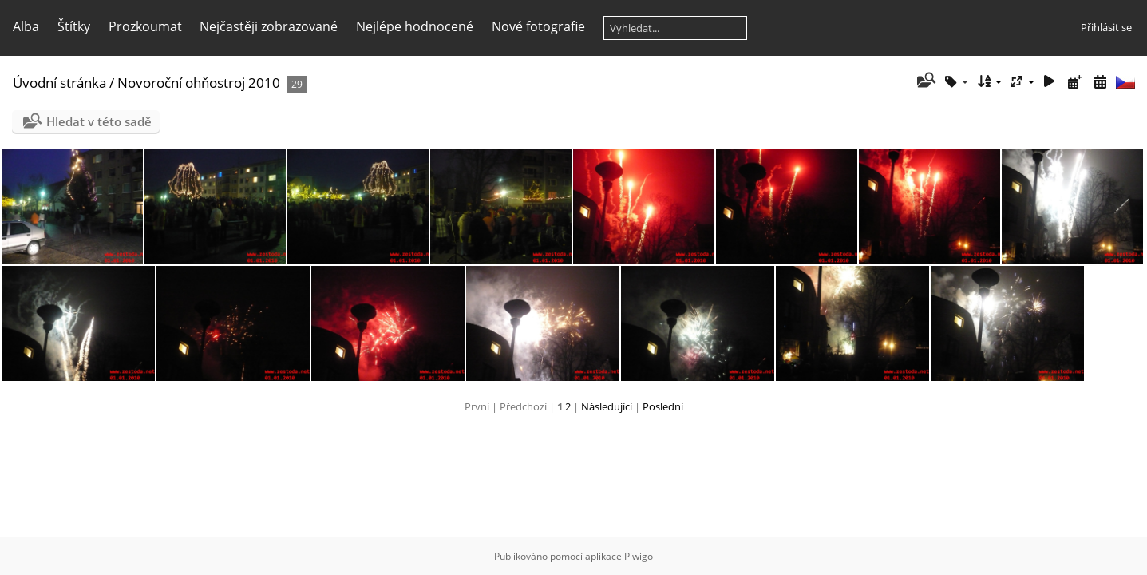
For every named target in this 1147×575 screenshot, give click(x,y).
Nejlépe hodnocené (414, 26)
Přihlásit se (1106, 27)
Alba (26, 26)
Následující (606, 406)
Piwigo (638, 556)
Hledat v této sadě (99, 121)
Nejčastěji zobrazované (269, 26)
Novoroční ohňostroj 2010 (198, 82)
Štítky (73, 26)
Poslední (663, 406)
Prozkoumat (145, 26)
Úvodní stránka (59, 82)
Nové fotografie (538, 26)
